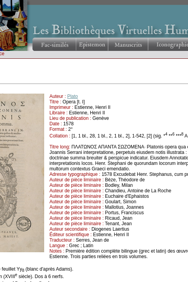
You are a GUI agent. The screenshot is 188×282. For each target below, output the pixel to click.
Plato (72, 96)
